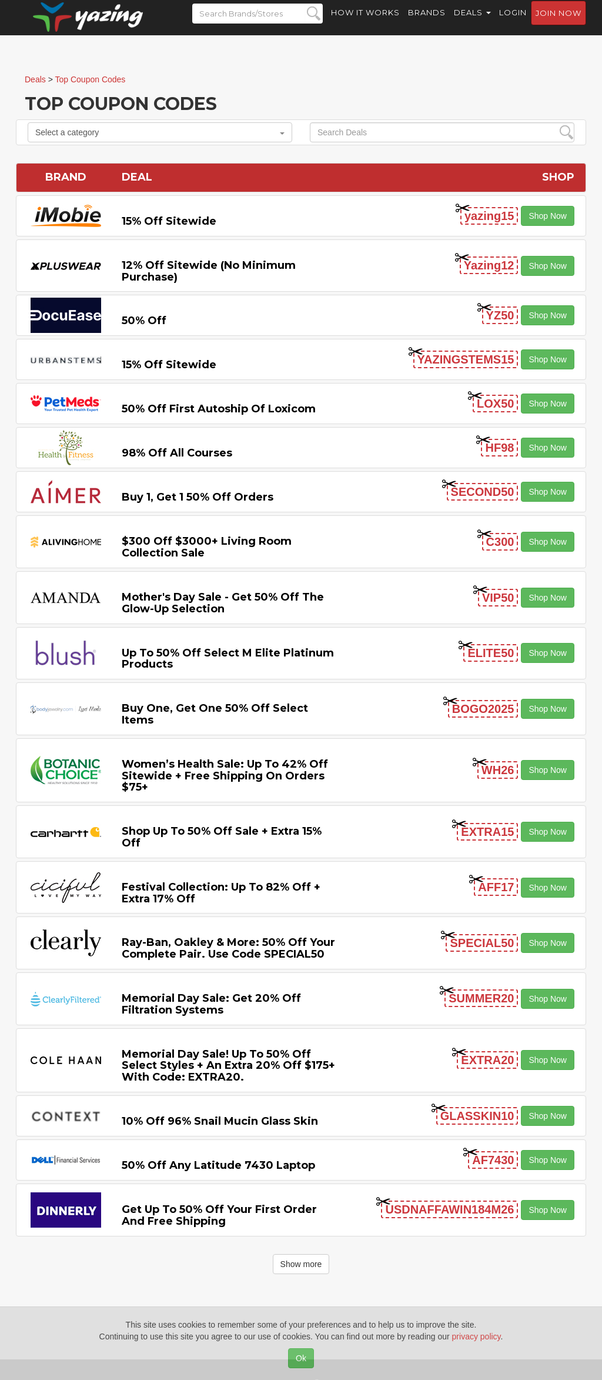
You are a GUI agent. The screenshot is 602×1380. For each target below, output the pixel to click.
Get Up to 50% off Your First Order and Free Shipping (219, 1215)
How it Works (365, 23)
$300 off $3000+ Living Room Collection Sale (207, 547)
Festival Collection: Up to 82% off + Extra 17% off (221, 893)
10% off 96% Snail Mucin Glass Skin (220, 1121)
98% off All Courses (177, 452)
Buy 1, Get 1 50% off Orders (197, 497)
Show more (301, 1264)
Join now (558, 24)
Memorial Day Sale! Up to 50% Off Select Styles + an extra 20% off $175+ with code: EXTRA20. (228, 1066)
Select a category (160, 132)
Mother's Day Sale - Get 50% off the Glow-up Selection (223, 603)
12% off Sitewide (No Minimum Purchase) (209, 271)
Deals (472, 23)
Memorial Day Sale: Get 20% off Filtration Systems (211, 1004)
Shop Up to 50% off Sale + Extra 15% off (222, 837)
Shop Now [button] (548, 216)
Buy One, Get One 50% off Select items (215, 714)
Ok (301, 1358)
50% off (144, 320)
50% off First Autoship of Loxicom (219, 408)
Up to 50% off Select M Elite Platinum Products (228, 658)
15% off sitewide (169, 221)
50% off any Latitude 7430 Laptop (218, 1165)
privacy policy (476, 1336)
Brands (427, 23)
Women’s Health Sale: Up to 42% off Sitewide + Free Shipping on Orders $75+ (225, 776)
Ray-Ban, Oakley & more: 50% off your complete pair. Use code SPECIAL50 (228, 948)
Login (513, 23)
